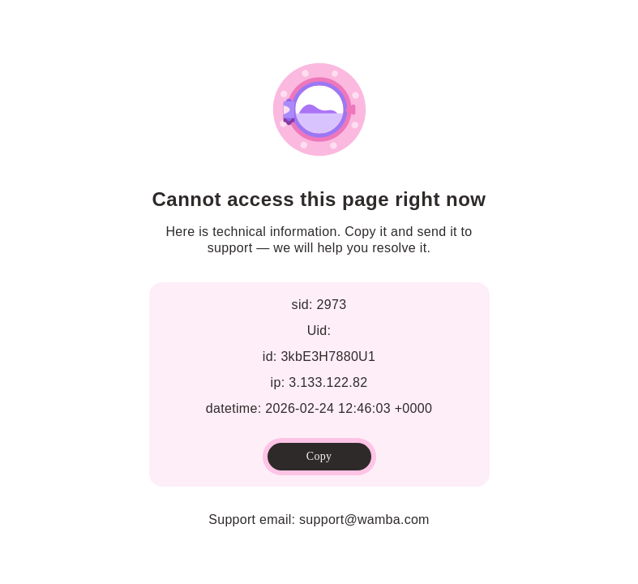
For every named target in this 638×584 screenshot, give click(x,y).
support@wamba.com (364, 519)
